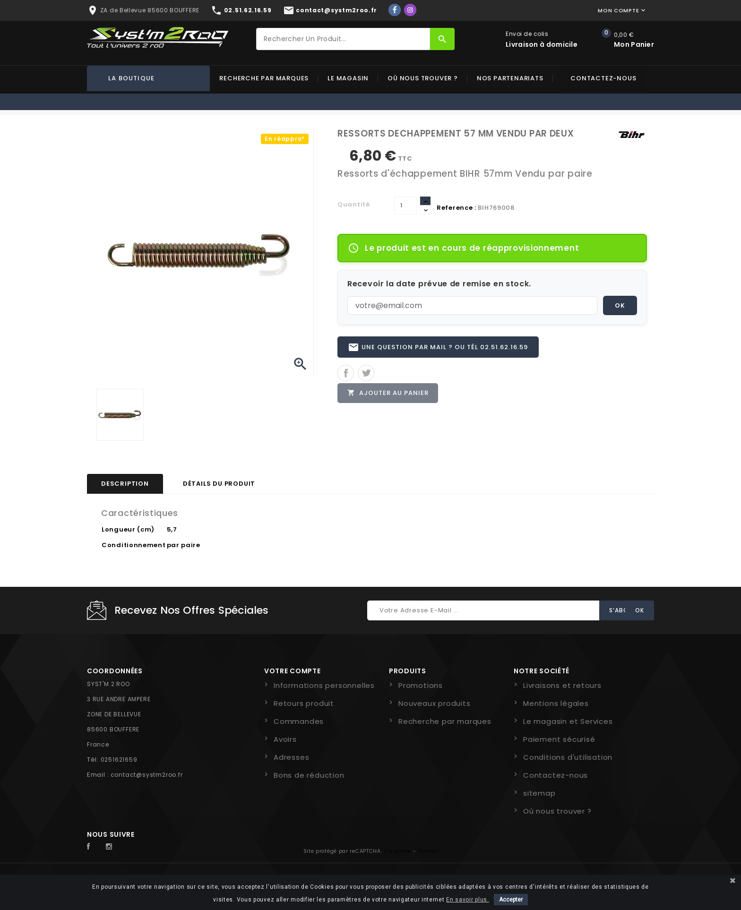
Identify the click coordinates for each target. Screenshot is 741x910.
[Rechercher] (343, 39)
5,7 (172, 529)
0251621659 (119, 759)
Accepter (511, 899)
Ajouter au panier (388, 393)
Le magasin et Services (568, 721)
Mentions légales (556, 703)
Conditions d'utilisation (567, 757)
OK (620, 305)
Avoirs (285, 739)
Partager (345, 373)
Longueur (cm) (128, 529)
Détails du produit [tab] (219, 483)
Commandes (299, 721)
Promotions (420, 685)
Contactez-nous (603, 78)
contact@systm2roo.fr (147, 775)
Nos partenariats (510, 78)
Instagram (111, 846)
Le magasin (348, 78)
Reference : (456, 207)
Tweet (366, 373)
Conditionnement (134, 545)
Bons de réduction (309, 775)
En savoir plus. (467, 899)
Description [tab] (125, 483)
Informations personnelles (324, 685)
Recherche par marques (264, 78)
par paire (183, 545)
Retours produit (304, 703)
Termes (428, 851)
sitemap (539, 793)
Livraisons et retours (562, 685)
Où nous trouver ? (423, 78)
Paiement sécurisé (559, 739)
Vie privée (397, 851)
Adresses (291, 757)
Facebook (93, 846)
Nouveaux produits (434, 703)
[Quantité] (405, 206)
